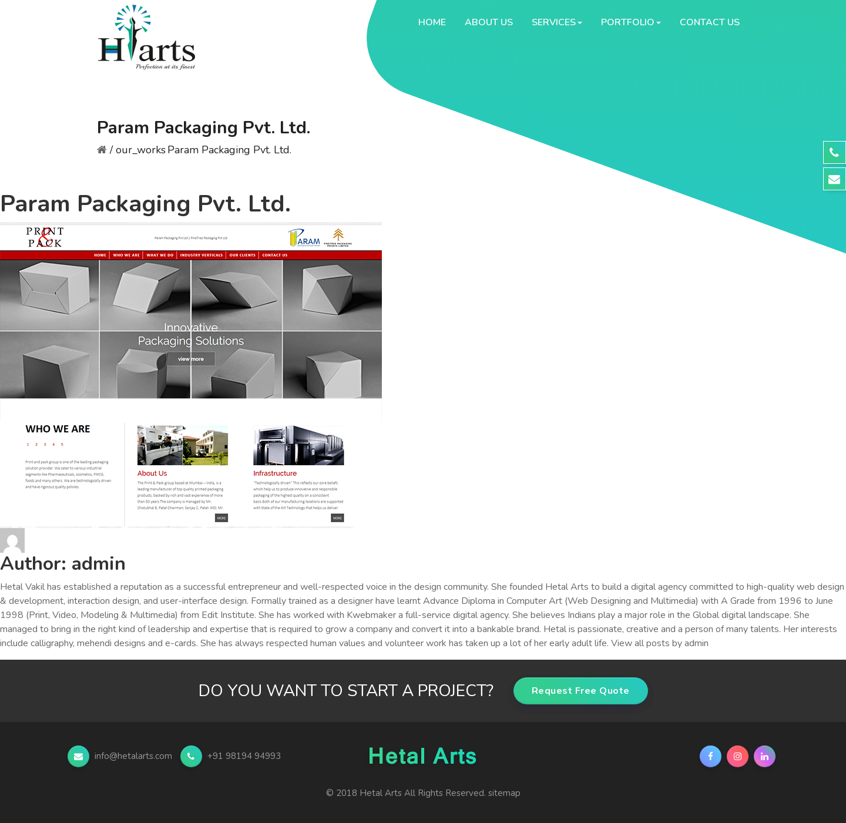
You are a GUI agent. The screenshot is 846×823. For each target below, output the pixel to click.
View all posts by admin (660, 643)
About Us (489, 22)
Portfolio (627, 22)
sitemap (504, 793)
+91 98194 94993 (230, 756)
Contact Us (710, 22)
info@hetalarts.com (121, 756)
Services (554, 22)
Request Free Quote (581, 690)
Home (432, 22)
